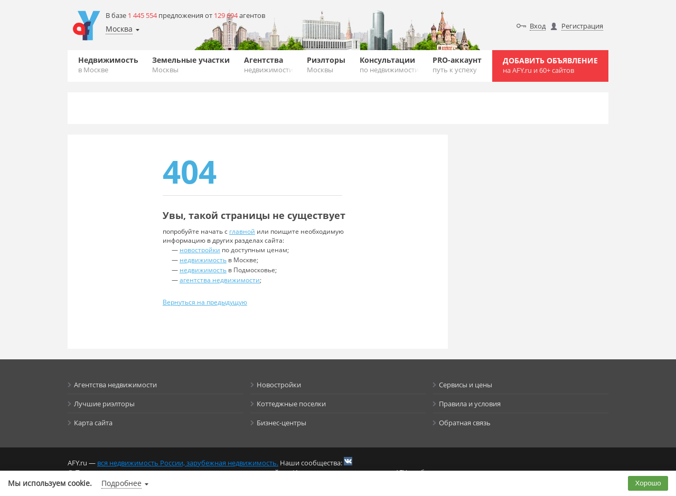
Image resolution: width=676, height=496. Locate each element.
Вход (538, 26)
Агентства (268, 64)
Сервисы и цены (465, 384)
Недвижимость (108, 64)
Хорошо (648, 483)
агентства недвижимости (220, 279)
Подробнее (121, 483)
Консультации (389, 64)
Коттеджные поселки (291, 403)
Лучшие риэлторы (104, 403)
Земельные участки (191, 64)
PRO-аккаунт (457, 64)
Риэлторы (326, 64)
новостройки (200, 249)
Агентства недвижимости (115, 384)
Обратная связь (465, 422)
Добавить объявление (550, 65)
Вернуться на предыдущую (205, 302)
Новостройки (279, 384)
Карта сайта (93, 422)
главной (242, 231)
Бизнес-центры (281, 422)
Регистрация (582, 26)
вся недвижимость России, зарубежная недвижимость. (187, 463)
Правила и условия (470, 403)
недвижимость (203, 259)
